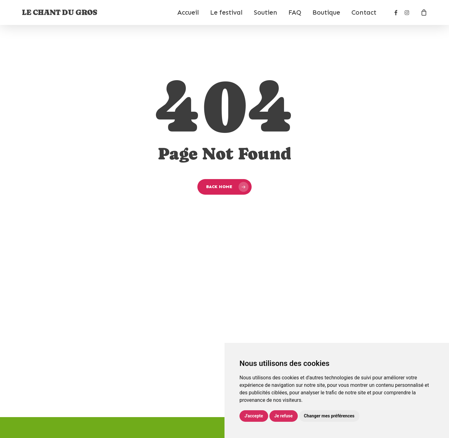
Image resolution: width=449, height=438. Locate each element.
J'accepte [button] (253, 415)
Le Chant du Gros (59, 12)
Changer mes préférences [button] (329, 415)
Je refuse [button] (283, 415)
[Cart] (423, 12)
